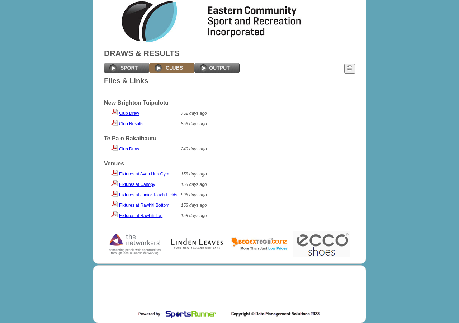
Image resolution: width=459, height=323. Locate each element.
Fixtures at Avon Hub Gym (144, 174)
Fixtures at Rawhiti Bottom (144, 205)
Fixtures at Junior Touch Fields (148, 194)
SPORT (129, 68)
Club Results (131, 123)
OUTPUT (219, 68)
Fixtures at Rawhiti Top (140, 215)
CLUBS (174, 68)
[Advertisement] (228, 289)
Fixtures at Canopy (137, 184)
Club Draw (129, 113)
